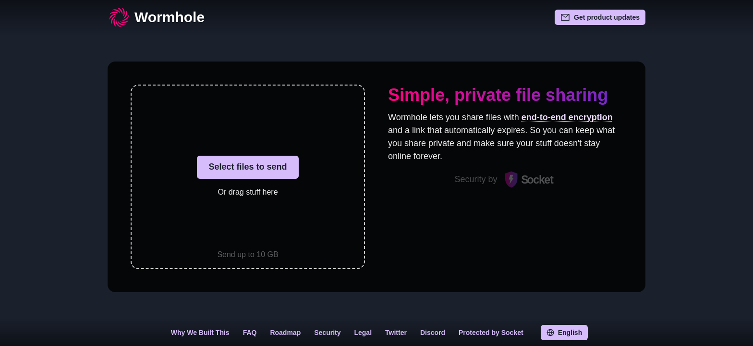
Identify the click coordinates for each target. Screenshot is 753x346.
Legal (363, 332)
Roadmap (285, 332)
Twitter (396, 332)
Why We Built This (200, 332)
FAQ (250, 332)
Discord (432, 332)
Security (327, 332)
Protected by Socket (491, 332)
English (565, 332)
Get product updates (600, 17)
